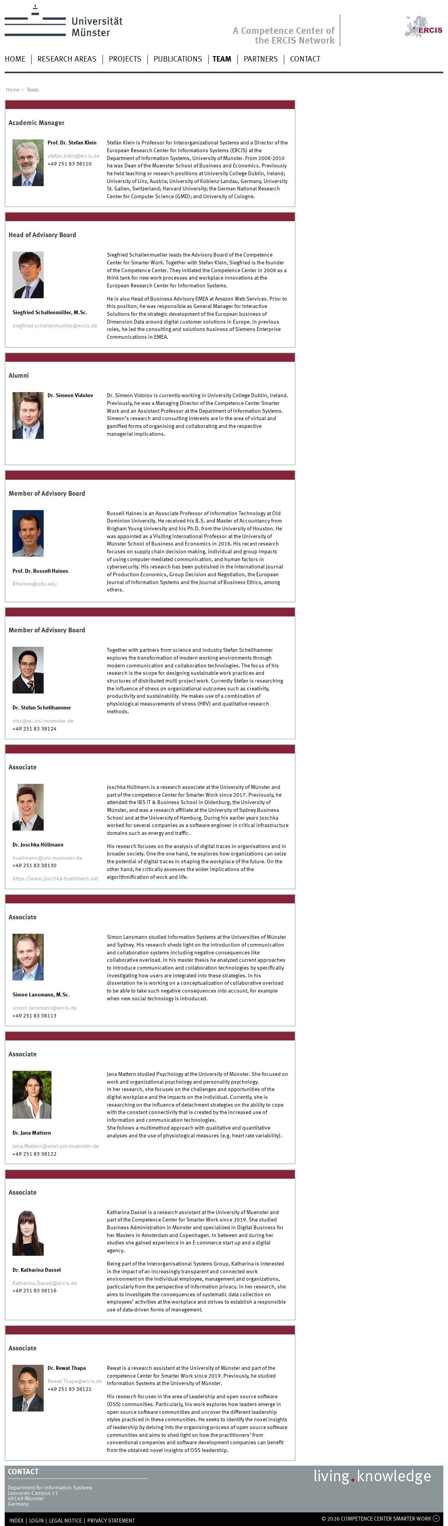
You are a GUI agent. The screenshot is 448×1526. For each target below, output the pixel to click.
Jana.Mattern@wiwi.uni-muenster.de (55, 1146)
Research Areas (67, 59)
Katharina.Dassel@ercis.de (44, 1283)
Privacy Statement (111, 1521)
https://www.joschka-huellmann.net (55, 879)
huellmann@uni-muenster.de (47, 858)
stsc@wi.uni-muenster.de (42, 721)
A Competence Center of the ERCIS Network (284, 36)
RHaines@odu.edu (34, 584)
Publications (178, 59)
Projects (125, 59)
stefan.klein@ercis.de (73, 156)
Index (16, 1521)
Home (15, 59)
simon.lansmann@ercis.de (44, 1008)
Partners (261, 59)
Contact (305, 59)
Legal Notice (65, 1521)
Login (36, 1521)
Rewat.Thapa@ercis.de (75, 1381)
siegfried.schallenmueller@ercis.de (54, 326)
